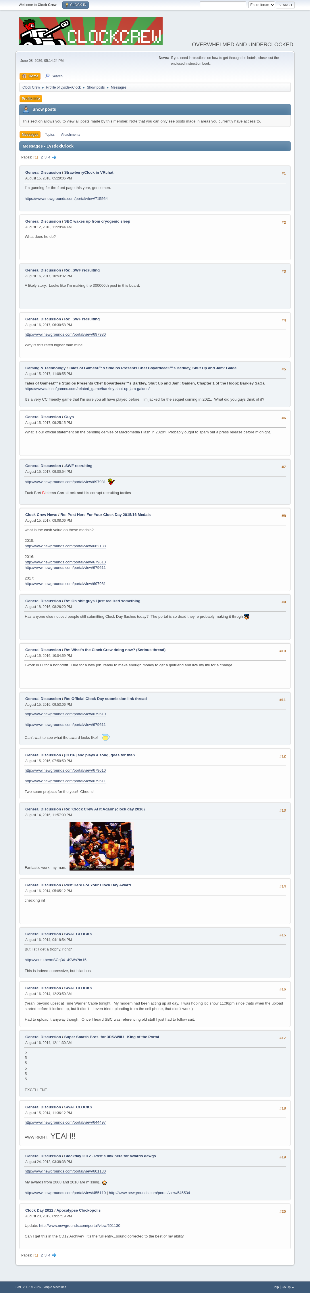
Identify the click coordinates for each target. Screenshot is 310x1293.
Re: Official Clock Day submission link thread (105, 699)
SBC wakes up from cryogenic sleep (97, 221)
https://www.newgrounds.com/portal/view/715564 (66, 198)
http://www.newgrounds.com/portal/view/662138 (65, 546)
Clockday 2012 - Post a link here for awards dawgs (110, 1156)
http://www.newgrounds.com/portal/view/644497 (65, 1122)
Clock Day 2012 (39, 1210)
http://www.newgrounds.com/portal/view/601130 (65, 1171)
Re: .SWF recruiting (82, 270)
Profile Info (31, 99)
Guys (69, 417)
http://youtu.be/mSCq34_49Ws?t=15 (55, 960)
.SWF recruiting (78, 466)
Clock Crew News (41, 514)
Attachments (70, 135)
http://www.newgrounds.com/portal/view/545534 (149, 1193)
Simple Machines (54, 1287)
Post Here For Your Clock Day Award (97, 885)
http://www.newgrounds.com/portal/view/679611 (65, 567)
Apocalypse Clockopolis (78, 1210)
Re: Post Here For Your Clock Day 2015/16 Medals (105, 514)
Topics (50, 135)
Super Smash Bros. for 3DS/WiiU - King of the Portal (111, 1037)
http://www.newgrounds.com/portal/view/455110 (65, 1193)
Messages (30, 135)
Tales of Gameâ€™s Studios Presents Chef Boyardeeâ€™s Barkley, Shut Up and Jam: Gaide (153, 368)
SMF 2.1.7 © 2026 (28, 1287)
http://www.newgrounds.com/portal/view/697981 (65, 482)
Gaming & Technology (45, 368)
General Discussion (43, 172)
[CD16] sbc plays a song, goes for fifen (99, 755)
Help (275, 1287)
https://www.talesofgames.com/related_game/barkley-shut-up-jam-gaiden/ (87, 389)
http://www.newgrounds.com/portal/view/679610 (65, 562)
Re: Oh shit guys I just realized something (102, 601)
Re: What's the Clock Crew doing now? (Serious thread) (115, 650)
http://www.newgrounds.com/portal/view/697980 (65, 334)
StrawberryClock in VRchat (88, 172)
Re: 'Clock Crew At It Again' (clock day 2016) (104, 809)
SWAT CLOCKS (78, 934)
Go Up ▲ (288, 1287)
